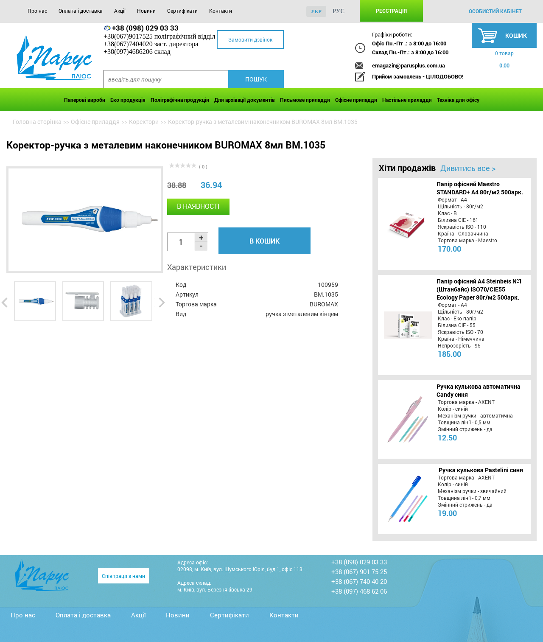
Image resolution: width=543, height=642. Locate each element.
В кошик (264, 240)
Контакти (220, 10)
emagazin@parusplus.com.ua (408, 65)
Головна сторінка (37, 122)
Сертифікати (182, 10)
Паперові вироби (84, 99)
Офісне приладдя (356, 99)
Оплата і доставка (81, 10)
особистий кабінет (495, 11)
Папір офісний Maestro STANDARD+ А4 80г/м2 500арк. (480, 188)
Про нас (37, 10)
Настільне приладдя (407, 99)
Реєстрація (391, 10)
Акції (120, 10)
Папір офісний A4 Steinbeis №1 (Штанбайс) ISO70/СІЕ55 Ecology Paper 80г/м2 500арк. (479, 289)
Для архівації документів (244, 99)
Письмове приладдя (305, 99)
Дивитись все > (467, 168)
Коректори (144, 122)
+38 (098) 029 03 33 (145, 28)
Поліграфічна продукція (180, 99)
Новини (146, 10)
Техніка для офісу (458, 99)
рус (339, 11)
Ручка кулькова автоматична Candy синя (479, 390)
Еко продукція (128, 99)
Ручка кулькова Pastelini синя (481, 470)
